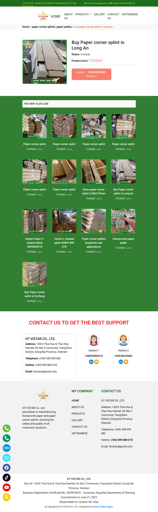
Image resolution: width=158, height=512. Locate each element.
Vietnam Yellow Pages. (102, 506)
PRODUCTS (82, 14)
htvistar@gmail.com (45, 371)
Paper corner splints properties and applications (94, 242)
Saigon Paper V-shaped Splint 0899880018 (34, 242)
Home (25, 26)
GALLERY (99, 14)
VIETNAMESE (130, 14)
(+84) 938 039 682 (50, 358)
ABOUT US (68, 16)
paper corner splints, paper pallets (52, 26)
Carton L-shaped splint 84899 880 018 (64, 242)
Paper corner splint (34, 144)
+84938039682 (97, 72)
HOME (55, 16)
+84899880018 (94, 356)
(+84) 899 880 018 (46, 365)
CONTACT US (113, 16)
